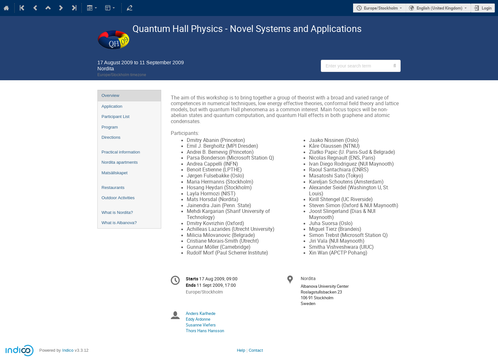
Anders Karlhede (200, 313)
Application (112, 106)
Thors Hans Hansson (205, 330)
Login (487, 8)
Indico (67, 350)
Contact (256, 350)
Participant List (115, 116)
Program (110, 127)
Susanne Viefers (201, 325)
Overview (110, 95)
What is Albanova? (119, 222)
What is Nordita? (117, 212)
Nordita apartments (120, 162)
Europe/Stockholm (381, 8)
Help (241, 350)
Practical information (121, 152)
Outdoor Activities (118, 197)
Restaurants (113, 187)
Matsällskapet (115, 172)
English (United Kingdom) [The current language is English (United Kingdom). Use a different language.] (440, 8)
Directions (111, 137)
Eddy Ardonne (198, 319)
